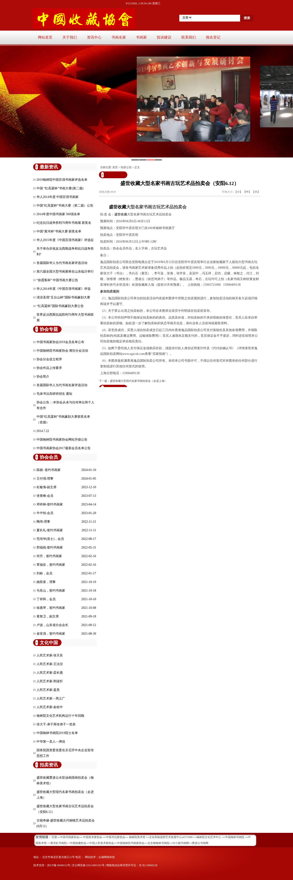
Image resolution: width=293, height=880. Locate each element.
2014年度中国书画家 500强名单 (58, 214)
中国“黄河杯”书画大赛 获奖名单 (59, 231)
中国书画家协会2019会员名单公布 (60, 342)
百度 (54, 837)
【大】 (256, 191)
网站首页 (45, 37)
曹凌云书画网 (200, 843)
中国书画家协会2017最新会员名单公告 (64, 448)
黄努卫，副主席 (48, 616)
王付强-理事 (45, 478)
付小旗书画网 (180, 843)
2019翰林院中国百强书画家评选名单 (62, 179)
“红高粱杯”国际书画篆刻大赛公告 (60, 306)
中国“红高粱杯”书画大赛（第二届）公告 (65, 205)
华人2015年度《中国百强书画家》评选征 (65, 240)
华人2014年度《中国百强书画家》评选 (64, 288)
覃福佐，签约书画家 (51, 564)
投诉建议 (164, 37)
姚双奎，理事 (46, 582)
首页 (115, 167)
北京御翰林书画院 (158, 843)
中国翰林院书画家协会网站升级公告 (62, 439)
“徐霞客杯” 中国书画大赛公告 (57, 280)
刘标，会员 (44, 573)
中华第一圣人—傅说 (51, 741)
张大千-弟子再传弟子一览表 (56, 724)
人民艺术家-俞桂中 (50, 707)
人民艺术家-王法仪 (50, 664)
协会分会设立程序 (49, 359)
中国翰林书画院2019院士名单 (57, 733)
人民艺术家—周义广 (51, 698)
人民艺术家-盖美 (48, 690)
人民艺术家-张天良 (50, 655)
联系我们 (188, 37)
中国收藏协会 (78, 843)
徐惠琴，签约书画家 (51, 607)
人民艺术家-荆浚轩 (50, 681)
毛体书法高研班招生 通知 (54, 393)
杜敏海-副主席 (47, 487)
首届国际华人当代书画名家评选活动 (62, 263)
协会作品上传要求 (49, 368)
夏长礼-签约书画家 (50, 530)
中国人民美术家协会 (101, 843)
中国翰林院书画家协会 (130, 843)
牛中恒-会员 (45, 513)
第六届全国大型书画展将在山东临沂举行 (65, 271)
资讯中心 (94, 37)
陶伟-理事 (43, 521)
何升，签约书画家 (49, 556)
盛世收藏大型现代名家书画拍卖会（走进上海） (138, 381)
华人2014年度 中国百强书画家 (58, 197)
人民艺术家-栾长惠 (50, 672)
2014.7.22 (43, 431)
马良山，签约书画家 (51, 590)
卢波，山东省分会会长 (52, 625)
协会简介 (43, 376)
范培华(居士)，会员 (50, 539)
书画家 (141, 37)
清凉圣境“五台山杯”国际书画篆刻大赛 (63, 297)
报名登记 (213, 37)
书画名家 (118, 37)
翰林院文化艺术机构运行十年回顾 (60, 715)
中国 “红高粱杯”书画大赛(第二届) (60, 188)
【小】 (238, 191)
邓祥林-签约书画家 (50, 504)
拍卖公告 (126, 167)
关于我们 (69, 37)
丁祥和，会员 (46, 599)
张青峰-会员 (45, 495)
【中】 (247, 191)
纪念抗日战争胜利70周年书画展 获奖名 (64, 222)
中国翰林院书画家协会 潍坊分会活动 (62, 350)
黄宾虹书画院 (58, 843)
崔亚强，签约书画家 (51, 633)
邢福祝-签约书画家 (50, 547)
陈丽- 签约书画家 (49, 470)
